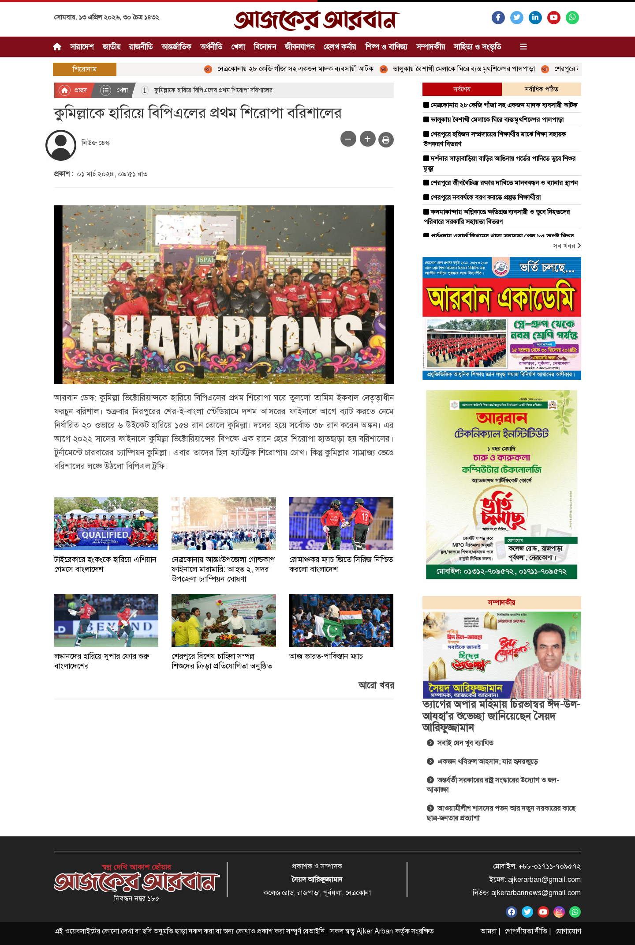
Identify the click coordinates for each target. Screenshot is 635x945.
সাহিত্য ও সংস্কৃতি (477, 47)
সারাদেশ (82, 47)
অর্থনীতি (211, 47)
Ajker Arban (374, 931)
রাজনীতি (141, 47)
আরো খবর (376, 685)
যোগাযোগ (568, 931)
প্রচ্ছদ (73, 90)
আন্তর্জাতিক (176, 47)
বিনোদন (265, 47)
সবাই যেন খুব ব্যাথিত (460, 743)
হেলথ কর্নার (339, 47)
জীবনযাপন (299, 47)
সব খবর (567, 245)
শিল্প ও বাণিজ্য (386, 47)
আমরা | (490, 931)
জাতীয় (111, 47)
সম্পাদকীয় (430, 47)
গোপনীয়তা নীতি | (527, 931)
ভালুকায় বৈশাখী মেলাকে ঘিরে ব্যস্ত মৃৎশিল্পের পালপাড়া (461, 68)
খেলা (238, 47)
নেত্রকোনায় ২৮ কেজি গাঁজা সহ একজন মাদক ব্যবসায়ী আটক (292, 68)
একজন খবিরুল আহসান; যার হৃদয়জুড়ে (482, 761)
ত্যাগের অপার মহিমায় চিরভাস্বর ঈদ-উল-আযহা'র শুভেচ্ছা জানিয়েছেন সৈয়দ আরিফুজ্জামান (501, 716)
